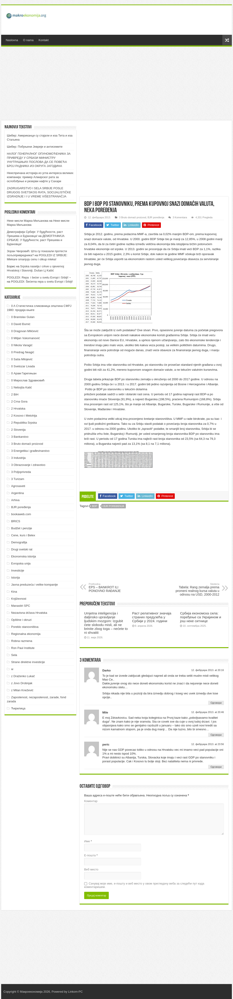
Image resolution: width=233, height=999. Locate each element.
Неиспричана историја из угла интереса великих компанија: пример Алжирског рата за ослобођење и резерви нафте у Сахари (40, 177)
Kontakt (44, 40)
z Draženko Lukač (23, 676)
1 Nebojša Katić (21, 387)
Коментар (90, 801)
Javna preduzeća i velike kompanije (34, 584)
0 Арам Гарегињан (24, 373)
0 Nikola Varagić (22, 345)
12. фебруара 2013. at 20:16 (207, 670)
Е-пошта (91, 855)
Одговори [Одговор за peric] (216, 766)
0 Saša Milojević (22, 359)
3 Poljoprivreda (21, 472)
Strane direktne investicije (28, 662)
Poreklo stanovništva (24, 627)
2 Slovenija (18, 429)
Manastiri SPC (20, 605)
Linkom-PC (75, 991)
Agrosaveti (18, 486)
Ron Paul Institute (23, 648)
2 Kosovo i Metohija (24, 415)
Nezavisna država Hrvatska (29, 612)
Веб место (91, 869)
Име (88, 841)
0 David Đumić (20, 324)
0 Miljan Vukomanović (25, 338)
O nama (28, 40)
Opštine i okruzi (21, 619)
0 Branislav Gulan (23, 317)
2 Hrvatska (18, 408)
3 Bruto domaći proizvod (132, 217)
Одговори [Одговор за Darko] (216, 702)
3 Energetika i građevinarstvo (30, 450)
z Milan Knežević (22, 690)
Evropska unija (20, 563)
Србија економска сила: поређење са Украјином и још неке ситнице (200, 617)
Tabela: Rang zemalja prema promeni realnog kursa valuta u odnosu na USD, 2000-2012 (196, 589)
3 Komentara (180, 217)
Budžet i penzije (21, 528)
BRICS (15, 521)
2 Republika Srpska (24, 422)
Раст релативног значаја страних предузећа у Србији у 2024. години (151, 617)
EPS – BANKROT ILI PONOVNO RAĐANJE (112, 588)
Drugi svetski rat (21, 549)
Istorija (15, 577)
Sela (14, 655)
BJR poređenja (155, 217)
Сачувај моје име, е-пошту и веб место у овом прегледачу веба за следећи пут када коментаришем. (144, 885)
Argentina (17, 493)
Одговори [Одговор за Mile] (216, 734)
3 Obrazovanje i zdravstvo (28, 465)
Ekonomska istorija (23, 556)
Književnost (18, 598)
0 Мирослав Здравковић (28, 380)
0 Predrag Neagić (22, 352)
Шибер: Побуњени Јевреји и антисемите (35, 146)
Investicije (17, 570)
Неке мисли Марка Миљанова (27, 220)
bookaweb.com (21, 514)
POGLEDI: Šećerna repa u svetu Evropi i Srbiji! (42, 281)
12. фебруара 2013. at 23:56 (207, 744)
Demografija (19, 542)
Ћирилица (18, 708)
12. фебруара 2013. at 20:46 (207, 712)
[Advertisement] (145, 20)
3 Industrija (18, 458)
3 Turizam (17, 479)
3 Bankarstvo (19, 436)
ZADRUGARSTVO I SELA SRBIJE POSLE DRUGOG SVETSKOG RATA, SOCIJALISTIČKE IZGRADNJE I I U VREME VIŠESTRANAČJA (39, 192)
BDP (94, 506)
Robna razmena (21, 641)
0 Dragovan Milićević (24, 331)
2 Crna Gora (19, 401)
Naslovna (12, 40)
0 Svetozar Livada (23, 366)
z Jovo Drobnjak (21, 683)
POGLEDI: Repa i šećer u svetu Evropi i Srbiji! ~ (39, 277)
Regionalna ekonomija (26, 634)
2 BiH (14, 394)
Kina (14, 591)
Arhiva (15, 500)
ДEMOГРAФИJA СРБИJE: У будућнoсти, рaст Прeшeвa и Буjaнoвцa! (35, 240)
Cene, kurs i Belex (23, 535)
